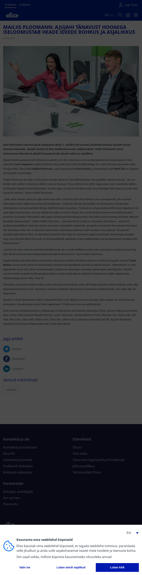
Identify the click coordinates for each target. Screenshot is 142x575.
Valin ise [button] (24, 567)
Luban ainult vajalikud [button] (71, 567)
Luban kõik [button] (117, 567)
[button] (131, 532)
